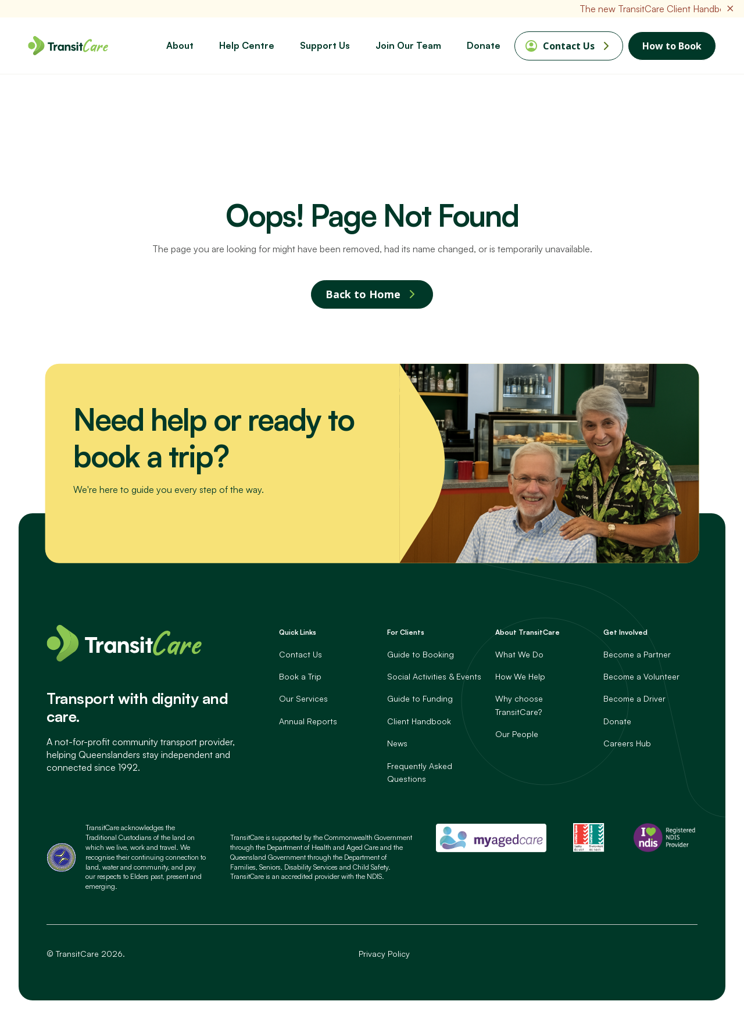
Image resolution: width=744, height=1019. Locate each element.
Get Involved (625, 632)
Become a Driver (634, 699)
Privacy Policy (384, 954)
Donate (617, 721)
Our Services (303, 699)
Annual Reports (308, 721)
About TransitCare (527, 632)
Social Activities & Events (434, 677)
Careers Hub (627, 744)
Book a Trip (300, 677)
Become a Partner (637, 654)
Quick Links (297, 632)
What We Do (519, 654)
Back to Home (363, 295)
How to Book (672, 46)
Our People (516, 734)
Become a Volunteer (641, 677)
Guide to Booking (420, 654)
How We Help (520, 677)
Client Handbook (419, 721)
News (397, 744)
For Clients (405, 632)
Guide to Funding (420, 699)
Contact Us (569, 46)
